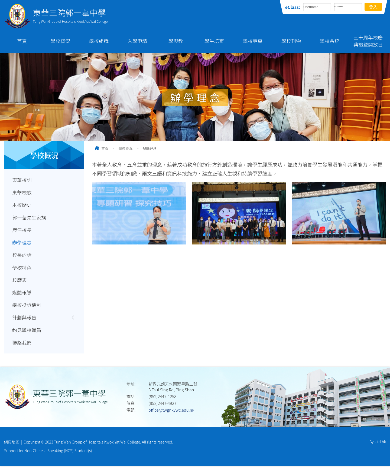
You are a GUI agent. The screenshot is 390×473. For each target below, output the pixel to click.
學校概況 (60, 40)
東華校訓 (22, 180)
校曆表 (19, 283)
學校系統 (329, 40)
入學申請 (137, 40)
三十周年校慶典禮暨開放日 (368, 41)
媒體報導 (22, 296)
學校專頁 (252, 40)
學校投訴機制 (27, 309)
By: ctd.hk (377, 448)
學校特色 (22, 270)
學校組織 (99, 40)
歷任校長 (22, 232)
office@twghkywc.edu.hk (171, 416)
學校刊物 (291, 40)
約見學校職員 (27, 335)
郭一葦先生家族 (29, 219)
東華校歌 (22, 193)
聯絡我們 (22, 348)
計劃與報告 (24, 322)
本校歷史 (22, 206)
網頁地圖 (11, 448)
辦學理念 (22, 245)
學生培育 (214, 40)
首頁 (22, 40)
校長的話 (22, 258)
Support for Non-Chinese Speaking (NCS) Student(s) (48, 457)
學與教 (175, 40)
